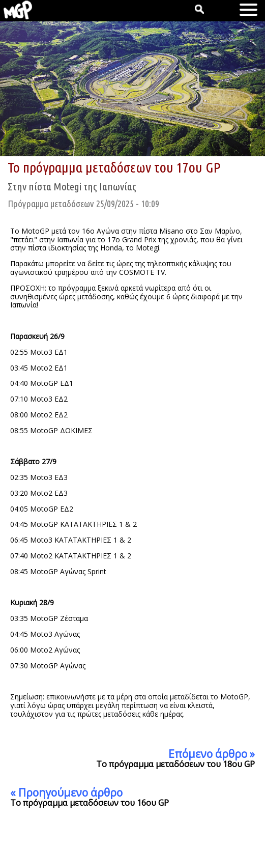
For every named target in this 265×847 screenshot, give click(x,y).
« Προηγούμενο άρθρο (66, 792)
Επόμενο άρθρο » (211, 754)
